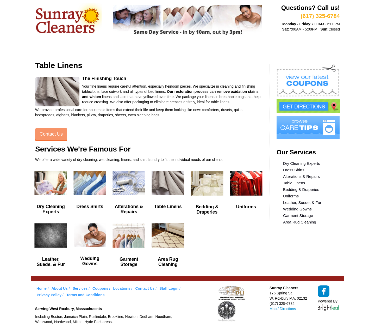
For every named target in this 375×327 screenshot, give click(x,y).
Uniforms (291, 196)
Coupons (162, 49)
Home (45, 49)
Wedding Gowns (297, 209)
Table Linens (294, 183)
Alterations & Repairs (301, 176)
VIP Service (131, 49)
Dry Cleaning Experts (301, 163)
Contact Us (51, 134)
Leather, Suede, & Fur (302, 202)
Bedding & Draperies (301, 189)
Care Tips (192, 49)
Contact (252, 49)
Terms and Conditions (85, 295)
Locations (222, 49)
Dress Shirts (293, 170)
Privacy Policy (49, 295)
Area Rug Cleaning (299, 222)
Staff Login (168, 288)
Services (100, 49)
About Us (71, 49)
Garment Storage (298, 215)
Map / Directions (283, 309)
